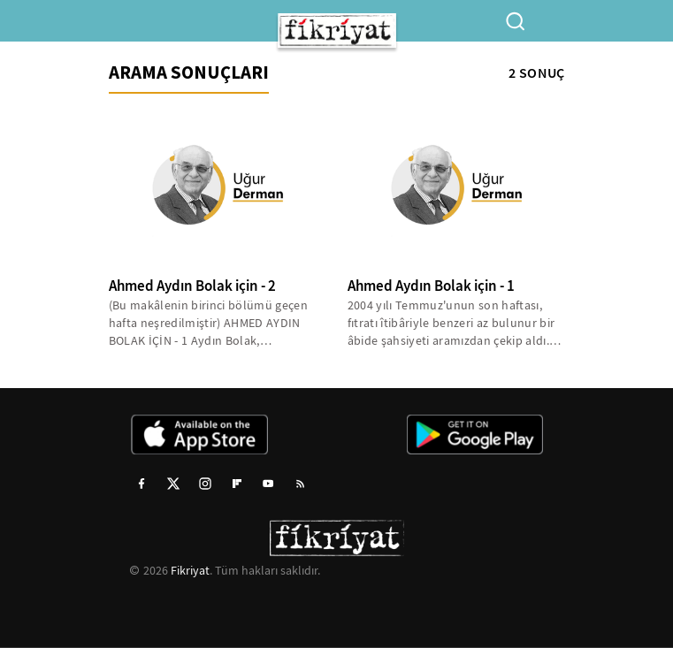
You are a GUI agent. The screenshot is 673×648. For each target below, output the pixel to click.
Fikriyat (190, 570)
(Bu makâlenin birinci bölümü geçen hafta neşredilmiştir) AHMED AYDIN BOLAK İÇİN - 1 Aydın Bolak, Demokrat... (209, 323)
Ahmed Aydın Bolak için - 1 (431, 286)
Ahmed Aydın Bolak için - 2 (192, 286)
